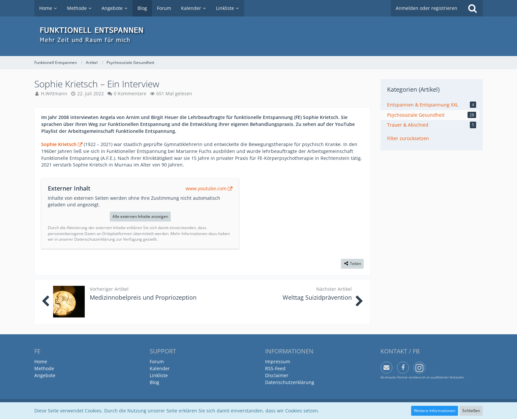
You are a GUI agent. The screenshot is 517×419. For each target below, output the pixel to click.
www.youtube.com (206, 188)
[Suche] (472, 8)
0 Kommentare (130, 93)
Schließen (471, 410)
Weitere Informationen (434, 410)
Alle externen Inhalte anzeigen (140, 216)
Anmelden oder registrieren (426, 8)
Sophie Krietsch (58, 144)
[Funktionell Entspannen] (258, 36)
